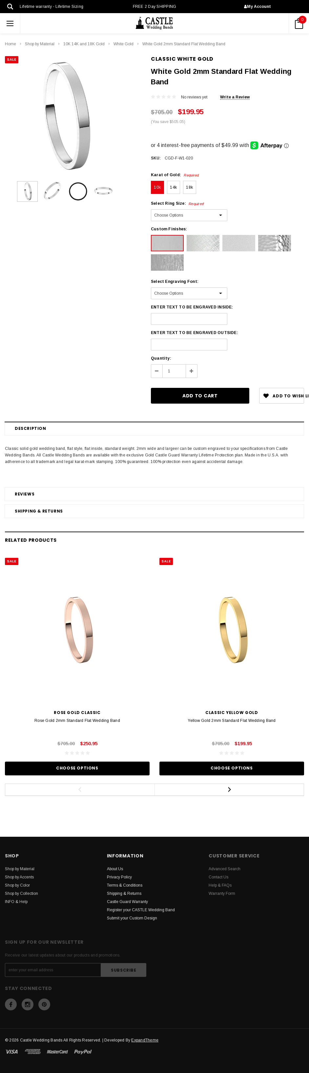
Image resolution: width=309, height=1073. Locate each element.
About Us (115, 869)
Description (30, 428)
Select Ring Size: (177, 203)
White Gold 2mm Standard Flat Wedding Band (183, 44)
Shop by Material (39, 44)
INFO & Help (16, 901)
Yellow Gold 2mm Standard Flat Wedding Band (232, 720)
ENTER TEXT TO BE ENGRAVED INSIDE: (192, 307)
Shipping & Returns (39, 511)
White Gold (123, 44)
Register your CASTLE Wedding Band (141, 910)
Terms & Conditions (124, 885)
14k (173, 187)
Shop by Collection (21, 893)
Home (10, 44)
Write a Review (235, 97)
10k (157, 187)
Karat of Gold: (175, 175)
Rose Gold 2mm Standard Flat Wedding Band (77, 720)
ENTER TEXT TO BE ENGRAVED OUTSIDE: (194, 332)
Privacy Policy (119, 877)
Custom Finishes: (169, 229)
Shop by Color (17, 885)
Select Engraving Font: (174, 281)
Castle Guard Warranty (127, 901)
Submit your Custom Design (132, 918)
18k (189, 187)
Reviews (24, 494)
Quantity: (161, 358)
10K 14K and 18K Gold (84, 44)
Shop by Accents (19, 877)
